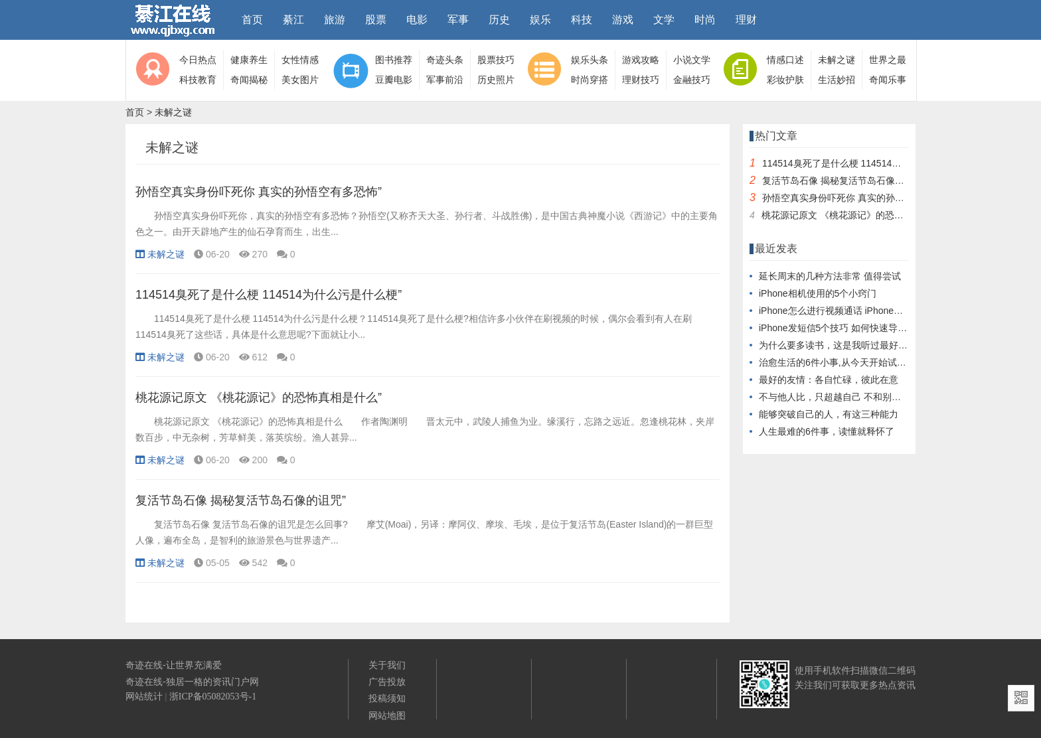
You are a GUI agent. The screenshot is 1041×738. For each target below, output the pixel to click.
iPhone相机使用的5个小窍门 (817, 293)
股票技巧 (496, 59)
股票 (375, 19)
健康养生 (249, 59)
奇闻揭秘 (249, 79)
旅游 (334, 19)
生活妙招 (836, 79)
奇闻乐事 (887, 79)
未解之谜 (836, 59)
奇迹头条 (444, 59)
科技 (581, 19)
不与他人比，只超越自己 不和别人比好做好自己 (858, 397)
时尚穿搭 (589, 79)
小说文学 (691, 59)
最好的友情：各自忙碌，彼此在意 (828, 379)
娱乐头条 (589, 59)
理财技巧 (640, 79)
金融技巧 (691, 79)
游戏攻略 (640, 59)
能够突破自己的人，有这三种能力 (828, 414)
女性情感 (300, 59)
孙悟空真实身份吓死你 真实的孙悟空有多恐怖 (856, 197)
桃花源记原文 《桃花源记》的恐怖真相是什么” (258, 397)
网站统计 (144, 696)
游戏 (622, 19)
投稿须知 (387, 698)
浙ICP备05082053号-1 (212, 696)
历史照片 (496, 79)
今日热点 (197, 59)
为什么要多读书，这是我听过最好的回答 (842, 345)
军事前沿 (444, 79)
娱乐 (540, 19)
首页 (252, 19)
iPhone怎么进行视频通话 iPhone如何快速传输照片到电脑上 (882, 310)
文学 (664, 19)
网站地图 (387, 715)
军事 (458, 19)
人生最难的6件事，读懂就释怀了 (826, 431)
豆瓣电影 (393, 79)
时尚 (705, 19)
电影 (417, 19)
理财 (746, 19)
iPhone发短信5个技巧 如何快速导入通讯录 (847, 328)
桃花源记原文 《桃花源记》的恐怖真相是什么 (855, 215)
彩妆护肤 (785, 79)
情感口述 (785, 59)
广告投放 (387, 681)
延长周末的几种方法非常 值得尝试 (830, 276)
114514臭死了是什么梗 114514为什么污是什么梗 (864, 163)
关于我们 (387, 665)
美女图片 (300, 79)
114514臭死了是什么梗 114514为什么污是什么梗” (268, 294)
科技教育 (197, 79)
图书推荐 (393, 59)
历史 (499, 19)
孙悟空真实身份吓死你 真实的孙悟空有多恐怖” (258, 191)
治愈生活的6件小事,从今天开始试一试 (837, 362)
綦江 (293, 19)
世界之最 (887, 59)
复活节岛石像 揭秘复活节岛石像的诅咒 (842, 180)
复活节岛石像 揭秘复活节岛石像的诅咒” (240, 500)
